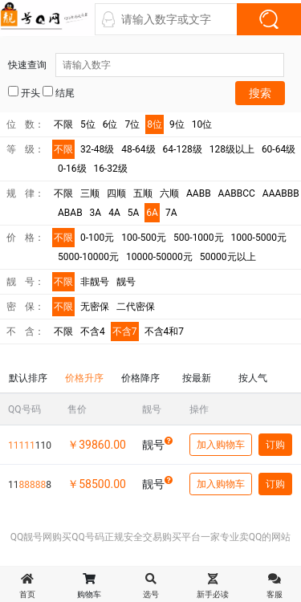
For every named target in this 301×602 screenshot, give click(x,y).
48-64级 (138, 149)
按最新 (196, 378)
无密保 (94, 306)
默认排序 (28, 378)
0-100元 (97, 237)
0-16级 (72, 168)
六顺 (169, 193)
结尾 (59, 92)
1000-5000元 (259, 237)
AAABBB (280, 193)
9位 (177, 124)
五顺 (143, 193)
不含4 (92, 331)
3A (96, 212)
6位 (110, 124)
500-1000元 (198, 237)
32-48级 (97, 149)
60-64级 (278, 149)
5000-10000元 (88, 256)
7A (171, 212)
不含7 (124, 331)
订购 (275, 444)
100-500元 (143, 237)
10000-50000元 (159, 256)
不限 (63, 124)
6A (152, 212)
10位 (202, 124)
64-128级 (182, 149)
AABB (198, 193)
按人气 (252, 378)
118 (29, 484)
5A (134, 212)
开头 (24, 92)
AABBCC (236, 193)
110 (29, 445)
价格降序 (140, 378)
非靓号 (94, 281)
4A (114, 212)
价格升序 (84, 378)
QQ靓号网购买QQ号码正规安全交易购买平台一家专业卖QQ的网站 (150, 537)
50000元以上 (228, 256)
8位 (154, 124)
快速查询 (146, 65)
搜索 (260, 93)
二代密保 (135, 306)
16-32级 (111, 168)
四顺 (116, 193)
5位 (88, 124)
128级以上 (231, 149)
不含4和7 (164, 331)
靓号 (126, 281)
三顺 (90, 193)
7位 (132, 124)
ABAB (70, 212)
